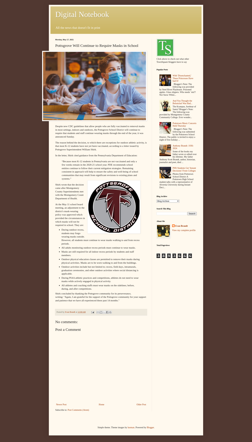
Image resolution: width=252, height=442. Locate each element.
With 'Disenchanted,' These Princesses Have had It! (183, 78)
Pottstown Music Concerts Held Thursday (184, 124)
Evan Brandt (181, 226)
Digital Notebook (82, 14)
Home (101, 404)
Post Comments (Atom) (78, 410)
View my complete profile (184, 230)
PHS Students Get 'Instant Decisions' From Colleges (184, 169)
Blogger (150, 427)
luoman (131, 427)
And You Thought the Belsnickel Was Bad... (182, 102)
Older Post (141, 404)
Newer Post (61, 404)
